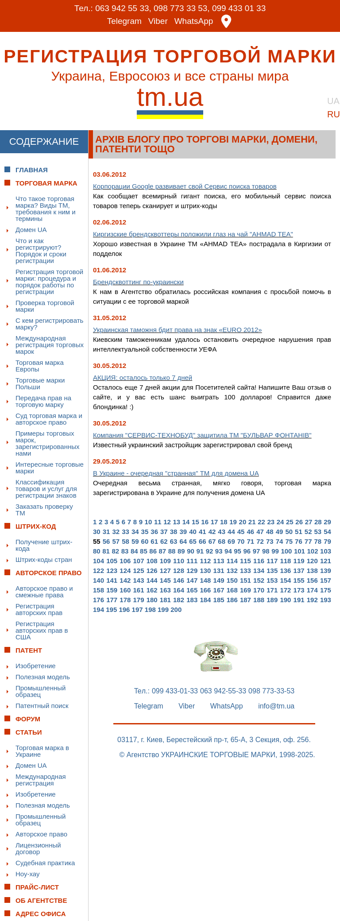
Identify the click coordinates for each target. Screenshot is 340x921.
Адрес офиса (40, 913)
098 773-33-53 (271, 690)
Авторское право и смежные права (44, 591)
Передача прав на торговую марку (43, 400)
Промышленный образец (40, 690)
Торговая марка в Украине (42, 750)
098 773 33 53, (182, 8)
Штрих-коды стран (43, 559)
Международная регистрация (40, 779)
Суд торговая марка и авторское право (48, 418)
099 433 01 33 (239, 8)
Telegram (124, 21)
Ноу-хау (27, 873)
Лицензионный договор (38, 848)
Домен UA (31, 229)
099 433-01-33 (175, 690)
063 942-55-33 (223, 690)
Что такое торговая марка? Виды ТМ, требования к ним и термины (45, 208)
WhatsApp (193, 21)
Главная (31, 169)
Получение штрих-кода (44, 544)
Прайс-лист (37, 886)
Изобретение (35, 665)
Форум (27, 718)
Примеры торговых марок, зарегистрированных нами (47, 443)
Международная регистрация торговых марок (49, 344)
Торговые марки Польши (40, 383)
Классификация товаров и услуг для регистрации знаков (46, 488)
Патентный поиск (42, 705)
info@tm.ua (276, 705)
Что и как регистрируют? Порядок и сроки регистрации (40, 250)
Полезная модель (42, 676)
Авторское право (41, 833)
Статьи (28, 731)
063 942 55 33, (123, 8)
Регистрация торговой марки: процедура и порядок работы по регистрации (49, 281)
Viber (158, 21)
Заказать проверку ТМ (44, 509)
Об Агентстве (41, 900)
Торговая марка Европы (39, 365)
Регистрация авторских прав (38, 608)
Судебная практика (45, 862)
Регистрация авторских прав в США (41, 630)
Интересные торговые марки (49, 467)
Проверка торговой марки (44, 305)
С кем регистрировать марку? (49, 323)
